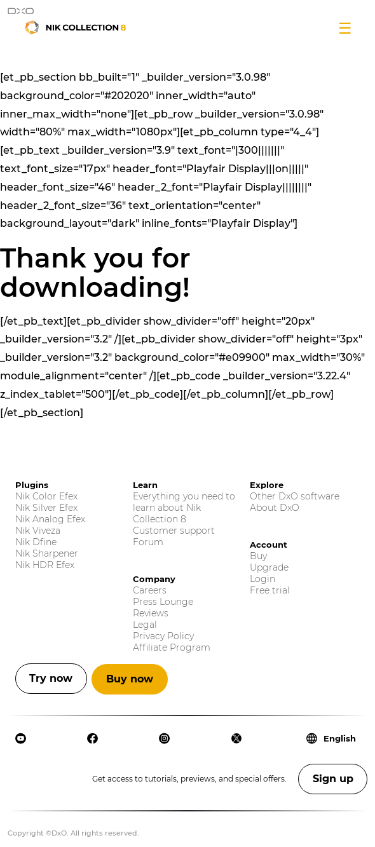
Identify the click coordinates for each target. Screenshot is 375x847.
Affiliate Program (171, 647)
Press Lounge (163, 601)
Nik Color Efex (46, 496)
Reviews (150, 613)
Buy (258, 556)
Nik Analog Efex (50, 519)
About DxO (274, 507)
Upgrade (269, 567)
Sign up (333, 779)
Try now (50, 678)
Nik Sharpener (46, 553)
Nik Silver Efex (46, 507)
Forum (148, 542)
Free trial (270, 590)
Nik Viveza (37, 530)
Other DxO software (294, 496)
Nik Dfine (36, 542)
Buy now (129, 679)
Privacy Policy (163, 636)
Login (262, 579)
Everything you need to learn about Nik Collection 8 (184, 508)
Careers (150, 590)
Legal (145, 624)
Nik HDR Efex (44, 565)
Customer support (174, 530)
